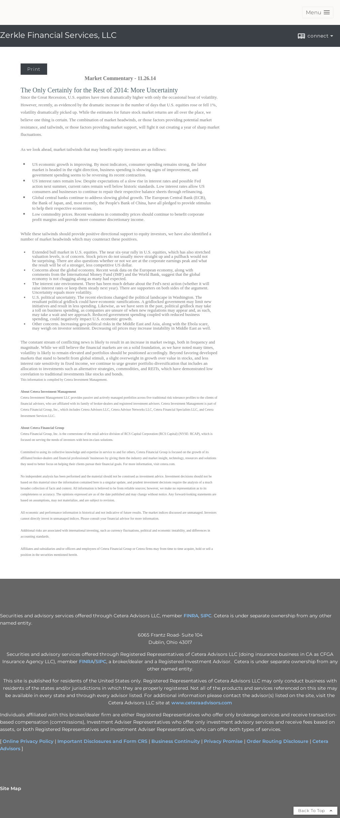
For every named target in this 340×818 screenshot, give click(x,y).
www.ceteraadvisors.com (201, 703)
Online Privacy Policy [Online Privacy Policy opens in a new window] (28, 741)
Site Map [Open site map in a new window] (10, 788)
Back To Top (315, 810)
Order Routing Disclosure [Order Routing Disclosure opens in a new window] (277, 741)
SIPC (100, 662)
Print (34, 69)
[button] (317, 12)
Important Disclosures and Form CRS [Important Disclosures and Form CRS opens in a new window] (102, 741)
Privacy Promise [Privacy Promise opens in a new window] (223, 741)
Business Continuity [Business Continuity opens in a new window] (175, 741)
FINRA (86, 662)
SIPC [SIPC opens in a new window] (206, 616)
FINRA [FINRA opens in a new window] (191, 616)
